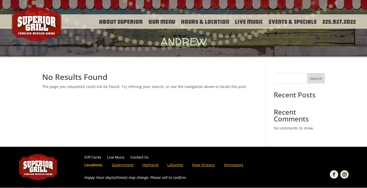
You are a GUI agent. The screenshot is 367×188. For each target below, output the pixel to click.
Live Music (249, 21)
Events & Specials (293, 21)
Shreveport (233, 164)
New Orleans (203, 164)
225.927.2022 (339, 21)
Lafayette (175, 164)
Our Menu (162, 21)
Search (316, 78)
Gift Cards (92, 158)
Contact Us (139, 158)
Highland (150, 164)
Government (123, 164)
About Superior (121, 21)
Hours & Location (205, 21)
